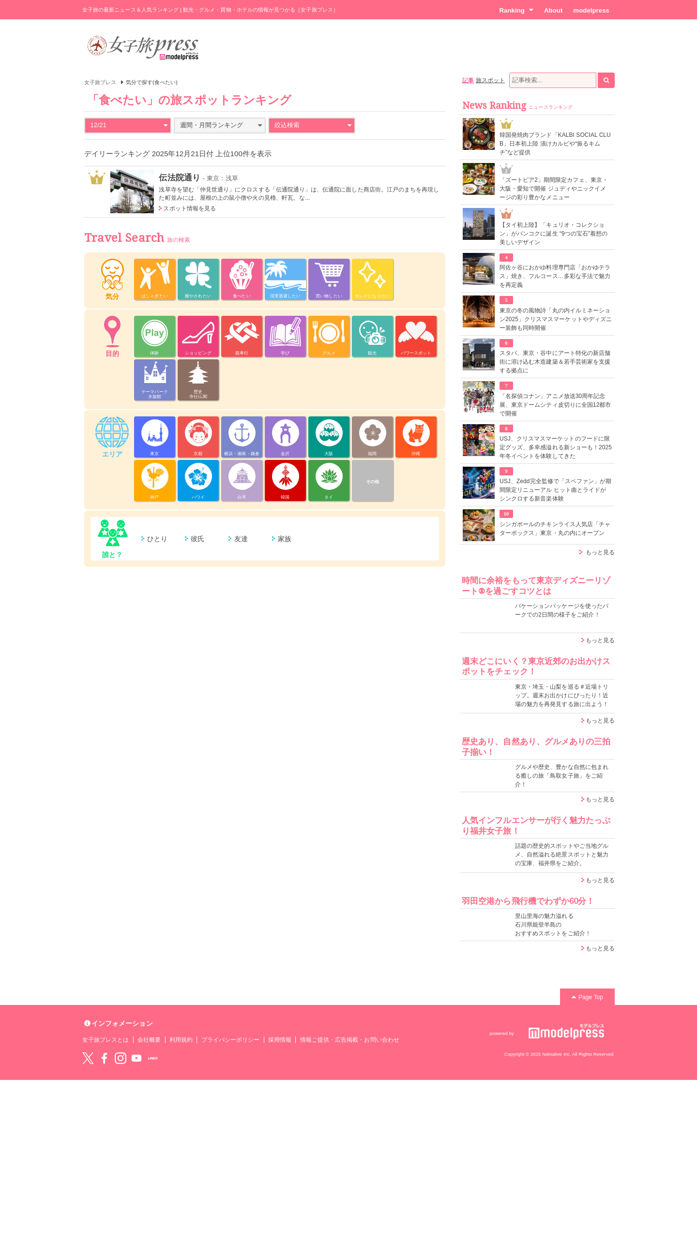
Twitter (88, 1058)
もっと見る (600, 552)
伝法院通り (179, 177)
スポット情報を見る (189, 208)
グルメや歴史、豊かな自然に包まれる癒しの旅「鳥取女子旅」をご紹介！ (561, 776)
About (553, 10)
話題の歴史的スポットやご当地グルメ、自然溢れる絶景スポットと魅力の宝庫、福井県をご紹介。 (561, 854)
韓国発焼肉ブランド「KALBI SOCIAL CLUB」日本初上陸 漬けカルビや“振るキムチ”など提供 (555, 144)
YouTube (136, 1058)
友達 (241, 539)
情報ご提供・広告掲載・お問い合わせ (349, 1039)
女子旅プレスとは (105, 1039)
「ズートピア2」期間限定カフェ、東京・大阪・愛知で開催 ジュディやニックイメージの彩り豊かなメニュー (554, 189)
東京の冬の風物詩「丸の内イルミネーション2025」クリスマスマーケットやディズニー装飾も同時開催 (556, 319)
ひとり (157, 539)
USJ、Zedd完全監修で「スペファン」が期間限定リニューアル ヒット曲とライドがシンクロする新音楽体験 (555, 490)
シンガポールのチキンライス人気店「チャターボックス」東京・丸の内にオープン (555, 528)
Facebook (104, 1058)
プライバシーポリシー (230, 1039)
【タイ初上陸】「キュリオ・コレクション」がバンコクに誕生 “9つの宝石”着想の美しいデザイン (553, 233)
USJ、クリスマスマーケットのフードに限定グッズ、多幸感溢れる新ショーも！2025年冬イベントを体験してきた (556, 447)
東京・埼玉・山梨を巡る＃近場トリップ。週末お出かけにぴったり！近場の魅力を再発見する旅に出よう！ (561, 695)
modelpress (591, 10)
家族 (284, 539)
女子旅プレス (100, 82)
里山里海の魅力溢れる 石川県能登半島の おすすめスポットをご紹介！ (553, 925)
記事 (468, 80)
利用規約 (181, 1039)
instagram (120, 1058)
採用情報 (279, 1039)
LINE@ (153, 1058)
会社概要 (149, 1039)
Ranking (516, 10)
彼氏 (197, 539)
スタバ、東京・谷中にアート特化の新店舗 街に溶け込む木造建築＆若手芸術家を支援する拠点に (555, 362)
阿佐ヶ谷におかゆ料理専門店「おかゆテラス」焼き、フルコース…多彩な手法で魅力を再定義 (555, 276)
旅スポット (490, 80)
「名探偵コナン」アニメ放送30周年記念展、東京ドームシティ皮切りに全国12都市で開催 (555, 405)
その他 (372, 481)
